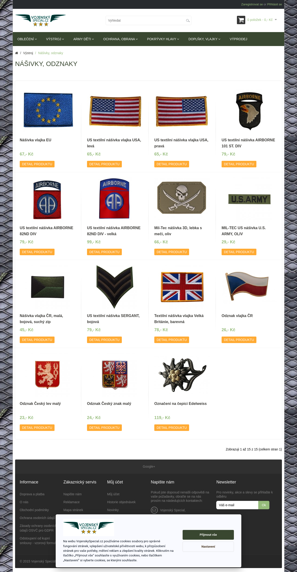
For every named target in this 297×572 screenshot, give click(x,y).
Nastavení (208, 546)
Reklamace (71, 501)
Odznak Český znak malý (109, 404)
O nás (24, 501)
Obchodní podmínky (34, 509)
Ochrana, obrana (120, 39)
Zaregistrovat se (252, 4)
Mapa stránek (73, 509)
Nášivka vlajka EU (35, 140)
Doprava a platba (32, 493)
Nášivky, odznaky (50, 53)
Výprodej (238, 39)
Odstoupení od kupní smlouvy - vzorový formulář (39, 540)
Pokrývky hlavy (163, 39)
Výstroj (55, 39)
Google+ (148, 466)
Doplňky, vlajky (204, 39)
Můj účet (113, 493)
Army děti (83, 39)
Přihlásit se (274, 4)
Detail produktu (37, 164)
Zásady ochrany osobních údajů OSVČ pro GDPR (38, 527)
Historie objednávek (121, 501)
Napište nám (72, 493)
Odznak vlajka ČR (237, 316)
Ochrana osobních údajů (37, 517)
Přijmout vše (208, 534)
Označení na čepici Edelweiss (180, 404)
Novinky (113, 509)
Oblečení (27, 39)
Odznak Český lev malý (40, 404)
